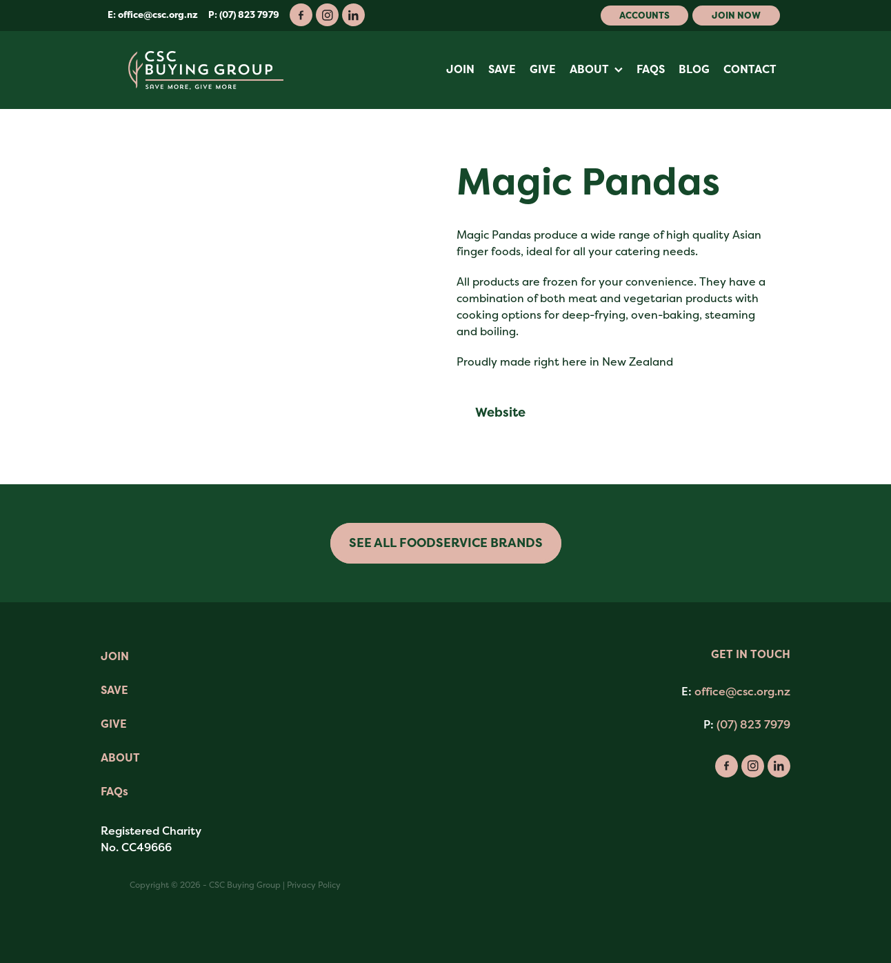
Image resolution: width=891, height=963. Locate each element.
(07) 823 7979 (753, 724)
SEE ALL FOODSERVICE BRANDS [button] (446, 543)
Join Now (736, 15)
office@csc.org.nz (158, 15)
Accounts (644, 15)
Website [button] (500, 412)
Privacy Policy (314, 885)
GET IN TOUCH (750, 654)
